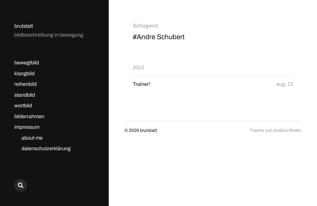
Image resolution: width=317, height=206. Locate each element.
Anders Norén (287, 130)
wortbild (23, 105)
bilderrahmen (29, 116)
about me (32, 138)
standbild (24, 95)
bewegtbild (26, 63)
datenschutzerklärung (46, 148)
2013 (138, 67)
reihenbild (25, 84)
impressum (26, 127)
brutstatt (23, 26)
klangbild (24, 73)
